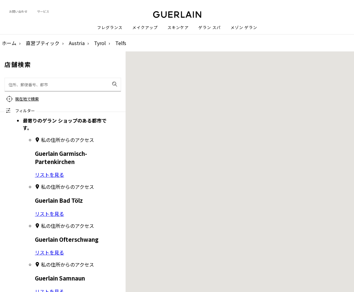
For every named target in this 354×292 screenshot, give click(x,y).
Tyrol (100, 43)
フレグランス (110, 27)
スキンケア (178, 27)
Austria (77, 43)
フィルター (25, 110)
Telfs (120, 43)
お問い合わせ (18, 11)
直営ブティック (42, 43)
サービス (43, 11)
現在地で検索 (27, 99)
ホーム (9, 43)
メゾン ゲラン (244, 27)
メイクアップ (145, 27)
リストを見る (49, 174)
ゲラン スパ (209, 27)
